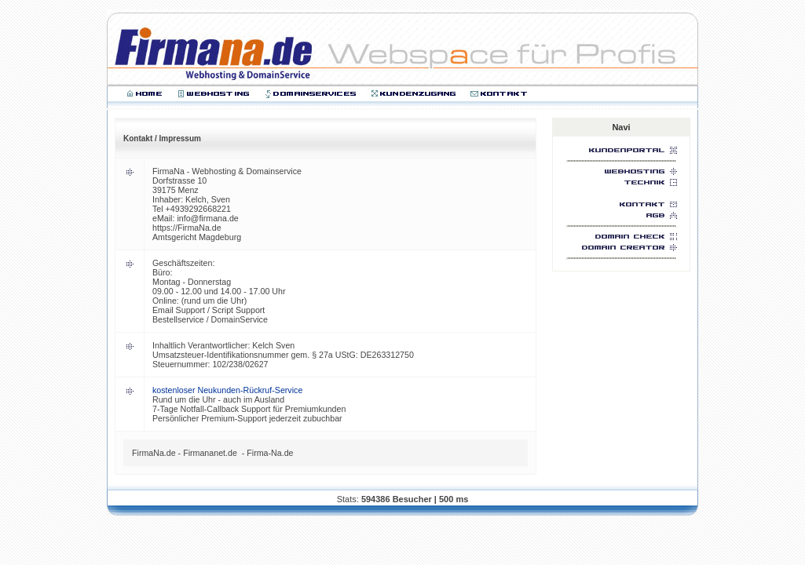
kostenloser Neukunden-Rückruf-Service (227, 390)
